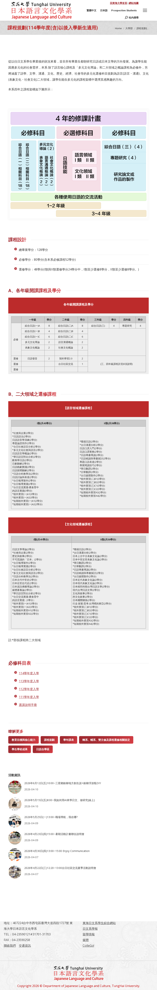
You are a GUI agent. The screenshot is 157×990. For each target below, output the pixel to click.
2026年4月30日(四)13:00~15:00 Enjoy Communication (57, 851)
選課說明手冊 (28, 705)
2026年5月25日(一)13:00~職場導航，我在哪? (51, 817)
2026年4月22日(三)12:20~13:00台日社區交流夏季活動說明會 (60, 868)
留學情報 (89, 934)
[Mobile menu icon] (145, 10)
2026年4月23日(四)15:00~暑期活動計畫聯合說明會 (54, 834)
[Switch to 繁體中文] (91, 10)
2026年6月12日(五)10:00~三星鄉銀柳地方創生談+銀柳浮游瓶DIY (62, 783)
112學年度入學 (29, 689)
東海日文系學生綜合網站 (99, 923)
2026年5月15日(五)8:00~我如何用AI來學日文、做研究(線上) (59, 800)
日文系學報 (90, 929)
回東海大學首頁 (118, 3)
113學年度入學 (29, 681)
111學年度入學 (29, 697)
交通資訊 (25, 945)
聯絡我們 (10, 945)
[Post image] (14, 787)
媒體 (86, 940)
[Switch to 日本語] (103, 10)
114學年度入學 (29, 673)
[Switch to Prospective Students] (124, 10)
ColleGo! (88, 945)
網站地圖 (134, 3)
